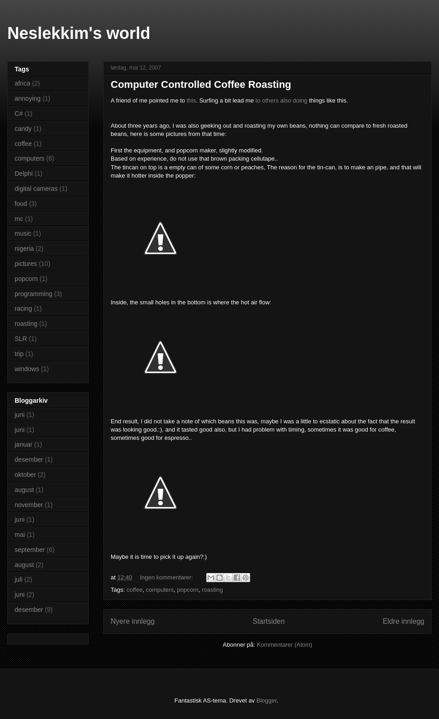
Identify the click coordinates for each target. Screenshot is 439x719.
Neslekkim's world (78, 33)
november (29, 504)
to (258, 100)
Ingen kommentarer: (167, 577)
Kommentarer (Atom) (284, 644)
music (23, 233)
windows (27, 369)
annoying (28, 98)
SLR (21, 338)
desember (29, 459)
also (285, 100)
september (30, 549)
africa (22, 83)
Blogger (267, 700)
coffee (135, 589)
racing (23, 308)
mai (20, 534)
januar (23, 444)
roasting (212, 589)
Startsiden (268, 621)
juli (18, 579)
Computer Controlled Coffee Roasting (201, 84)
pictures (26, 263)
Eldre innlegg (403, 621)
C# (19, 113)
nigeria (24, 248)
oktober (25, 474)
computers (160, 589)
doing (300, 100)
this (191, 100)
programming (33, 293)
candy (23, 128)
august (24, 489)
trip (19, 353)
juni (20, 414)
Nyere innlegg (133, 621)
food (21, 203)
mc (19, 218)
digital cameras (36, 188)
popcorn (187, 589)
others (270, 100)
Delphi (24, 173)
